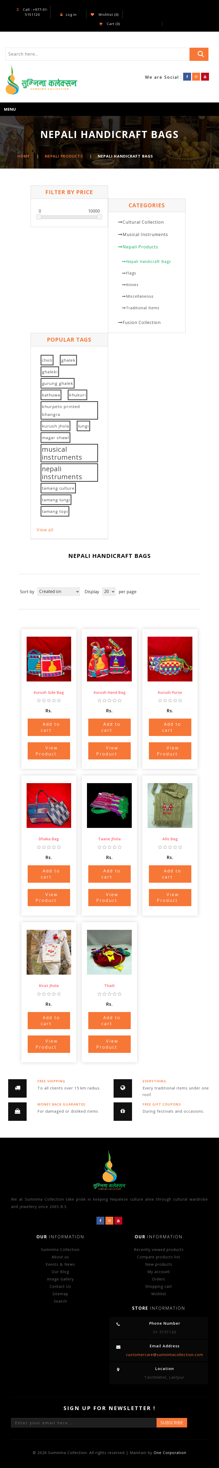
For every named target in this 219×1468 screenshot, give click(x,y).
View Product (47, 751)
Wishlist (158, 1293)
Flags (131, 273)
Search (60, 1301)
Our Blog (60, 1271)
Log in (68, 14)
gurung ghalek (57, 383)
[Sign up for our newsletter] (84, 1422)
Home (23, 156)
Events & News (60, 1264)
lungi (83, 426)
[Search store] (97, 54)
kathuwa (51, 394)
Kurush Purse (170, 692)
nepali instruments (62, 472)
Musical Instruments (145, 234)
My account (158, 1271)
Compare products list (158, 1256)
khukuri (77, 394)
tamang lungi (56, 499)
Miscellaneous (140, 296)
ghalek (68, 360)
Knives (132, 284)
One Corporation (170, 1452)
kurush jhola (55, 426)
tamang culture (58, 488)
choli (47, 360)
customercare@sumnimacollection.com (164, 1354)
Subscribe (171, 1423)
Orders (158, 1279)
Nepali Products (140, 247)
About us (60, 1256)
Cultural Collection (143, 222)
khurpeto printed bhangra (61, 410)
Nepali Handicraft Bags (148, 261)
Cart (109, 23)
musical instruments (62, 453)
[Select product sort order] (58, 591)
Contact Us (60, 1286)
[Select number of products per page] (108, 591)
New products (158, 1264)
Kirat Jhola (49, 985)
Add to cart (50, 727)
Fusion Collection (142, 322)
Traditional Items (142, 307)
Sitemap (60, 1293)
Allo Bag (170, 838)
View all (45, 530)
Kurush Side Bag (49, 692)
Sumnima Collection (60, 1249)
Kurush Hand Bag (109, 692)
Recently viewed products (159, 1249)
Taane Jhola (109, 838)
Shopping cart (158, 1286)
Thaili (109, 985)
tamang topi (55, 511)
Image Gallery (60, 1279)
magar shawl (55, 437)
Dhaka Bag (49, 838)
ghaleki (50, 371)
